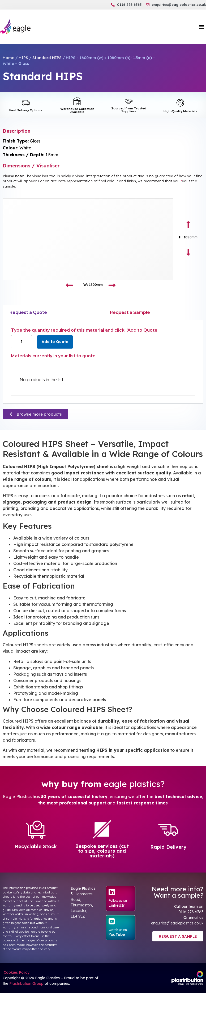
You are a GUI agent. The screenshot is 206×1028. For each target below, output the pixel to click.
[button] (201, 27)
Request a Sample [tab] (130, 312)
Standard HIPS (47, 57)
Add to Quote (55, 341)
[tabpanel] (103, 361)
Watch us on (118, 930)
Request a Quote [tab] (28, 312)
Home (8, 57)
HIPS (23, 57)
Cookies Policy (16, 972)
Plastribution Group (26, 983)
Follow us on (118, 900)
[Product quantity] (21, 341)
